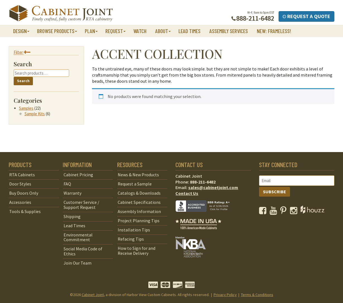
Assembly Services (228, 31)
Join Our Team (77, 263)
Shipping (72, 216)
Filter (22, 52)
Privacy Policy (225, 294)
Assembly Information (139, 211)
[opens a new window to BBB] (206, 216)
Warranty (72, 193)
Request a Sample (135, 184)
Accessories (20, 202)
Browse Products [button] (55, 31)
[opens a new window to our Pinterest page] (284, 212)
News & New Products (138, 174)
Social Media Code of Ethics (83, 251)
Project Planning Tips (139, 220)
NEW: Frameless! (274, 31)
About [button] (161, 31)
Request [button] (114, 31)
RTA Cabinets (22, 174)
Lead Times (189, 31)
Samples (26, 108)
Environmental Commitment (78, 237)
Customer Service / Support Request (81, 204)
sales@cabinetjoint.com (213, 187)
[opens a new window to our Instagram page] (295, 212)
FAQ (67, 184)
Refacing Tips (131, 239)
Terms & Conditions (257, 294)
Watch (139, 31)
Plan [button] (90, 31)
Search (23, 81)
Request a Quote (306, 16)
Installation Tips (134, 230)
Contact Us (186, 193)
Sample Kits (35, 113)
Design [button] (20, 31)
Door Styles (20, 184)
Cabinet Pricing (78, 174)
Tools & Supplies (25, 211)
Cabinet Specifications (139, 202)
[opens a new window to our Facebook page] (264, 212)
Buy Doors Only (23, 193)
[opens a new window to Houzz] (312, 212)
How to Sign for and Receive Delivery (136, 250)
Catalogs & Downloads (139, 193)
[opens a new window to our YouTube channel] (274, 212)
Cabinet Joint (93, 294)
